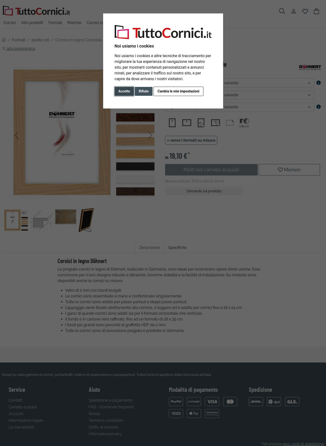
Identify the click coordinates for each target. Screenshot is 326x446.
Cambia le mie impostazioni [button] (178, 91)
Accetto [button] (124, 91)
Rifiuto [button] (144, 91)
